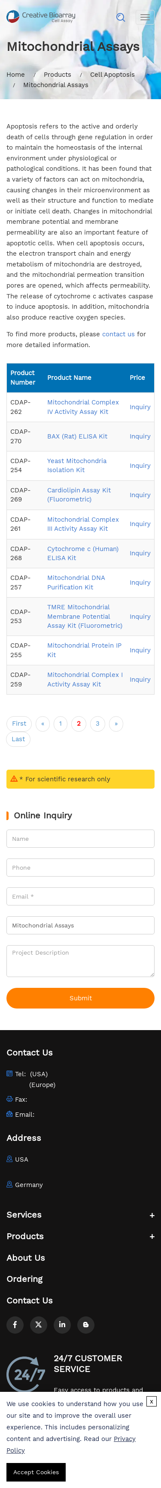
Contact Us (29, 1300)
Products (57, 74)
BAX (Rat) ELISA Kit (77, 436)
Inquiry (140, 407)
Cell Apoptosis (112, 74)
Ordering (24, 1279)
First (19, 723)
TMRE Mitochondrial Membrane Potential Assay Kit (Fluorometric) (84, 616)
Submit (81, 998)
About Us (25, 1258)
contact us (118, 334)
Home (15, 74)
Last (18, 739)
